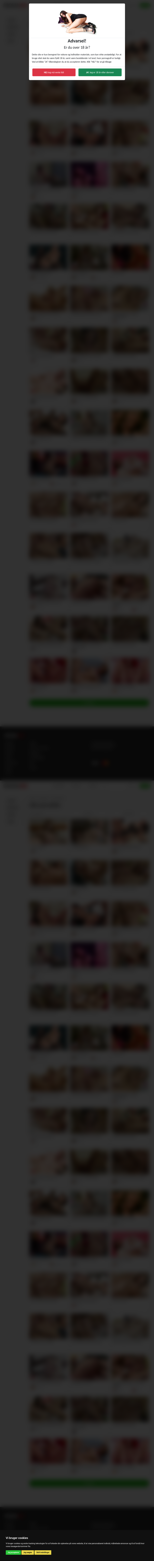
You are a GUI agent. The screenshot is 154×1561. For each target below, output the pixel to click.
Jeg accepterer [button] (13, 1552)
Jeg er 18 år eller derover (100, 72)
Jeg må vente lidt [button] (54, 72)
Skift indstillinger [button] (42, 1552)
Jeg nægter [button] (27, 1552)
